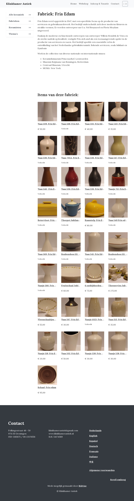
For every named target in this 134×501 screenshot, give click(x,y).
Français (93, 451)
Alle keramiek (20, 14)
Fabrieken (20, 21)
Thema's (20, 33)
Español (93, 441)
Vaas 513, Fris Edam (118, 319)
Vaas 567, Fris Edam (71, 319)
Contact (115, 3)
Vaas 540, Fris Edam (118, 124)
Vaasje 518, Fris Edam (49, 353)
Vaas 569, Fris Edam (48, 254)
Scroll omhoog (118, 479)
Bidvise (82, 486)
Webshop (83, 3)
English (93, 435)
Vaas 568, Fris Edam (71, 124)
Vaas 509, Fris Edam (48, 124)
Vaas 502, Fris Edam (95, 124)
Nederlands (95, 430)
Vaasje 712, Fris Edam (119, 189)
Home (73, 3)
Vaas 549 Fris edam (118, 220)
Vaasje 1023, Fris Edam (96, 319)
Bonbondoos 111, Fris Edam (75, 254)
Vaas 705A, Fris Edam (72, 157)
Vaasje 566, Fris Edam (49, 285)
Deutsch (93, 446)
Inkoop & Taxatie (99, 3)
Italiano (93, 456)
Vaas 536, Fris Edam (95, 157)
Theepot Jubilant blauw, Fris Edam (79, 220)
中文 (91, 462)
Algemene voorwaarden (102, 470)
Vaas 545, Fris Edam (95, 254)
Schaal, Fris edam (47, 387)
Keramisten (20, 27)
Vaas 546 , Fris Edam (48, 189)
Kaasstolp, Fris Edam (96, 220)
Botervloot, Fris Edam (49, 220)
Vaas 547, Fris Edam (118, 157)
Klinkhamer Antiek (19, 3)
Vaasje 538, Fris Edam (96, 353)
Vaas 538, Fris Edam (48, 157)
